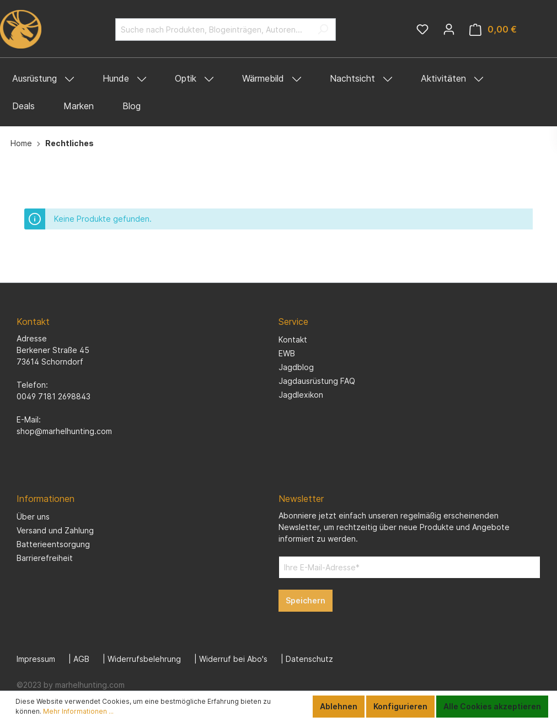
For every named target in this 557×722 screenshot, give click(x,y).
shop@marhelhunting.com (64, 431)
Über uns (33, 516)
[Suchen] (323, 29)
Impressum (36, 659)
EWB (286, 353)
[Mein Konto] (449, 29)
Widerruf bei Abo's (233, 659)
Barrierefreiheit (45, 558)
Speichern (305, 600)
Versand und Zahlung (55, 530)
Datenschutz (309, 659)
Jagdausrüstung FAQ (316, 381)
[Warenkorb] (493, 29)
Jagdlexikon (300, 394)
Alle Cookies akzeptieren (492, 706)
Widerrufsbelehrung (144, 659)
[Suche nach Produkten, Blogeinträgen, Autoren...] (212, 29)
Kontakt (292, 339)
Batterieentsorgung (53, 544)
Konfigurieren (400, 706)
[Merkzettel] (422, 29)
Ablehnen (338, 706)
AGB (81, 659)
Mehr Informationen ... (78, 711)
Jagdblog (296, 367)
